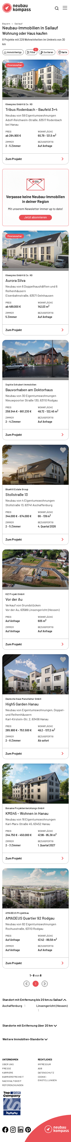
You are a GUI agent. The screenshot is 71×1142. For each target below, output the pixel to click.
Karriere (7, 1072)
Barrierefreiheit (13, 1076)
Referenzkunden (12, 1085)
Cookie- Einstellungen (47, 1078)
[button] (35, 197)
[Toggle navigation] (65, 8)
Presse (6, 1068)
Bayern (6, 23)
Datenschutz (46, 1072)
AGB (40, 1068)
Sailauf (19, 23)
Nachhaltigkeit (12, 1081)
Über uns (8, 1064)
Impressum (44, 1064)
